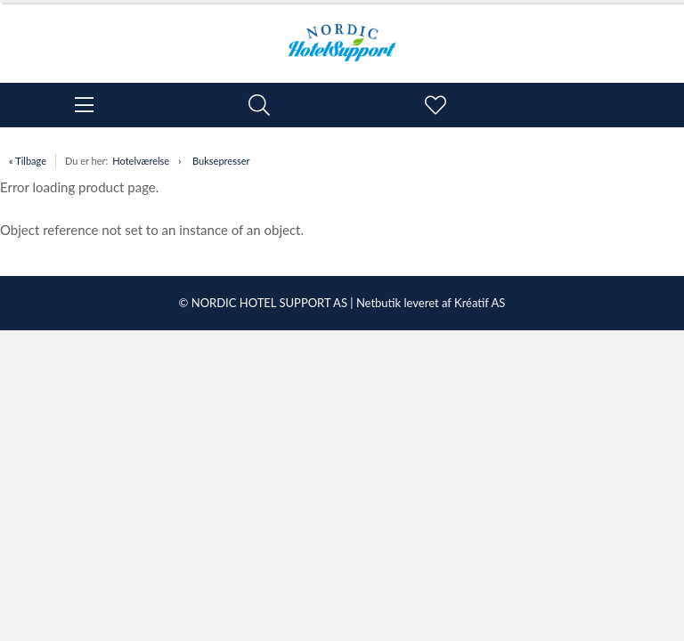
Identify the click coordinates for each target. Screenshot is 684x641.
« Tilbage (27, 160)
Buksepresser (220, 160)
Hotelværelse (140, 160)
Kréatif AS (479, 303)
